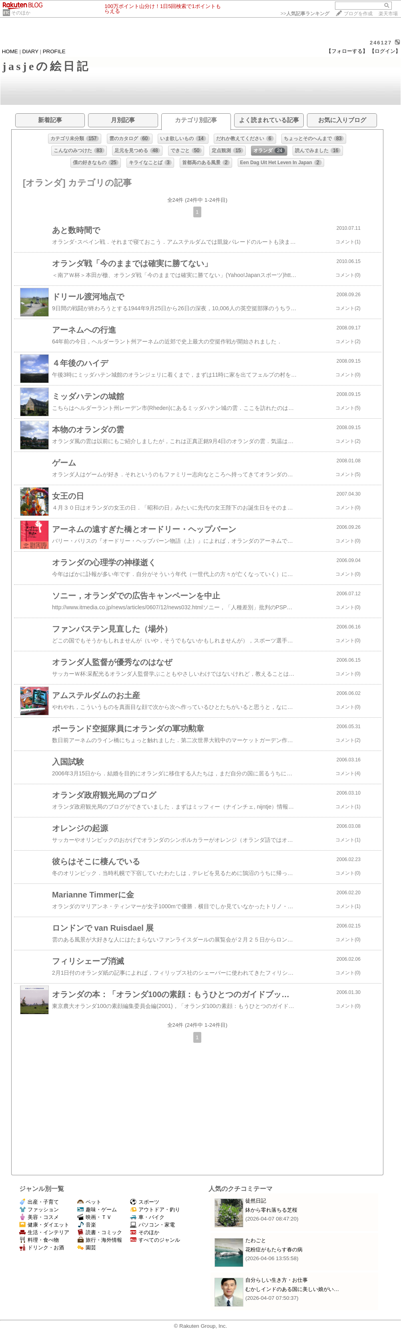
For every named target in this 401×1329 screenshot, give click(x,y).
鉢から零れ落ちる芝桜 (271, 1210)
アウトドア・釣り (155, 1210)
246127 (381, 43)
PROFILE (54, 51)
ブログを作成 (358, 13)
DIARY (30, 51)
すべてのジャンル (155, 1240)
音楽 (86, 1225)
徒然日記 (255, 1201)
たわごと (255, 1240)
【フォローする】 (347, 51)
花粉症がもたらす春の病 (274, 1250)
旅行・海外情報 (99, 1240)
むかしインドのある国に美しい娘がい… (292, 1289)
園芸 (86, 1248)
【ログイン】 (385, 51)
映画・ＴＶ (94, 1217)
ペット (89, 1202)
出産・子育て (39, 1202)
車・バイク (147, 1217)
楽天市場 (388, 13)
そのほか (20, 13)
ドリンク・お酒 (41, 1248)
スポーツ (144, 1202)
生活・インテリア (44, 1232)
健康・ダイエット (44, 1225)
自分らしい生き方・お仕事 (276, 1280)
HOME (10, 51)
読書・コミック (99, 1232)
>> (305, 13)
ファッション (39, 1210)
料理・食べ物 (39, 1240)
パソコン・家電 (152, 1225)
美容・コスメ (39, 1217)
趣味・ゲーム (97, 1210)
